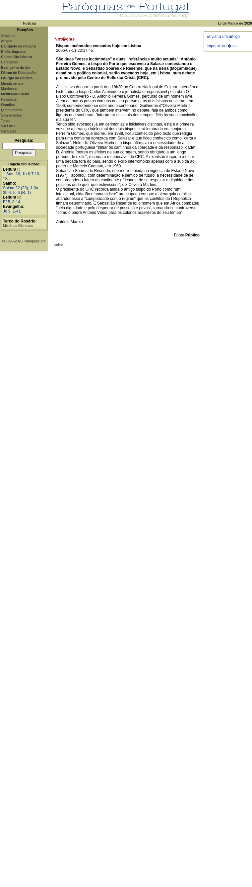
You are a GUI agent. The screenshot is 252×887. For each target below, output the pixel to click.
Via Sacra (8, 131)
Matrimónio (10, 89)
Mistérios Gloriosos (18, 225)
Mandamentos (12, 83)
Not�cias (64, 39)
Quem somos (11, 110)
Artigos (6, 41)
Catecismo (9, 62)
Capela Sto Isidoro (23, 164)
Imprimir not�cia (222, 46)
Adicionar (8, 36)
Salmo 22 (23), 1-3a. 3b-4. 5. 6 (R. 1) (21, 190)
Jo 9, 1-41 (12, 211)
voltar (58, 245)
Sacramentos (11, 115)
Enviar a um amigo (223, 36)
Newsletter (9, 99)
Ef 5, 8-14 (11, 202)
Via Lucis (8, 126)
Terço (5, 121)
